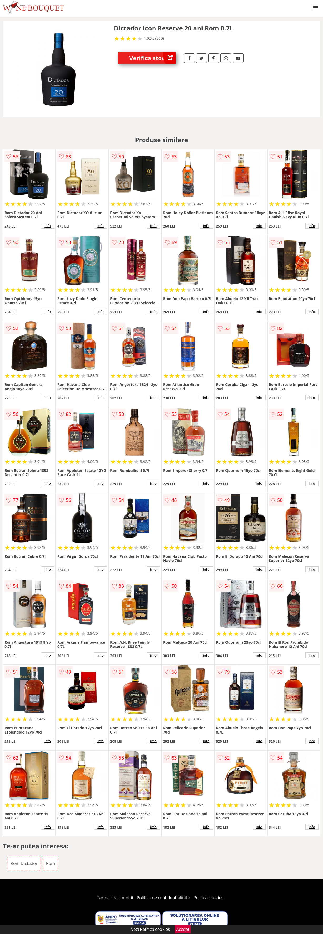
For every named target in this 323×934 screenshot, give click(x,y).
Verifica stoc (152, 58)
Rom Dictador (24, 863)
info (47, 225)
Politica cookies (209, 898)
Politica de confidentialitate (163, 898)
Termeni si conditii (115, 898)
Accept (182, 929)
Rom (50, 863)
